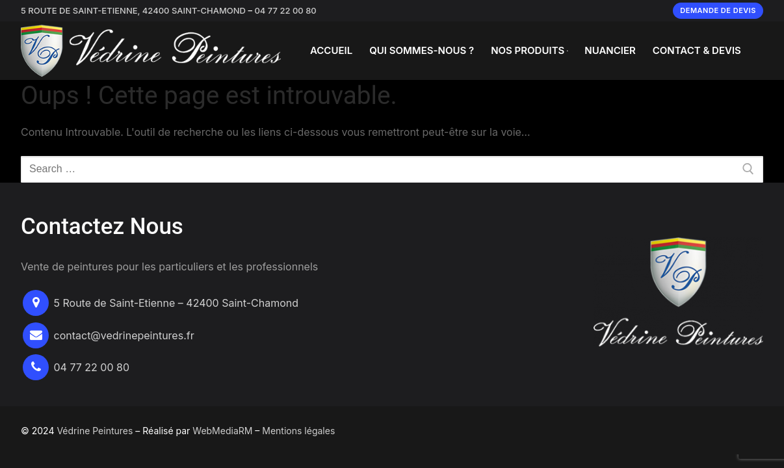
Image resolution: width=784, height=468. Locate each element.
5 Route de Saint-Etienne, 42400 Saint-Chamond (133, 10)
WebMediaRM (222, 430)
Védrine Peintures (95, 430)
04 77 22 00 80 (285, 10)
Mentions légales (298, 430)
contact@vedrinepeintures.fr (124, 335)
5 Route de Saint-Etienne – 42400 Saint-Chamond (176, 302)
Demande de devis (718, 10)
